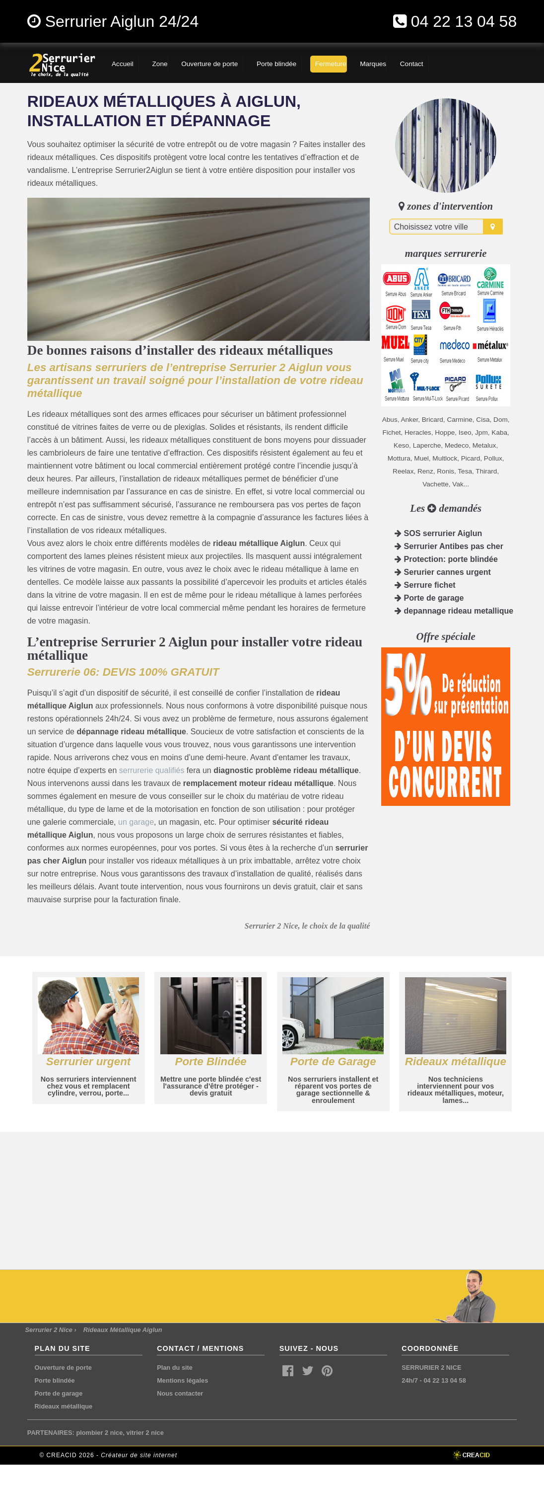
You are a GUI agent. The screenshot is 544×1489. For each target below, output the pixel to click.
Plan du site (175, 1367)
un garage (136, 822)
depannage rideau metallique (454, 611)
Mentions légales (182, 1380)
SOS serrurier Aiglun (438, 533)
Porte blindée (55, 1380)
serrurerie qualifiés (152, 770)
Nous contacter (180, 1393)
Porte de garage (429, 598)
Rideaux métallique (64, 1406)
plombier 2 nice (99, 1432)
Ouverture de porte (63, 1367)
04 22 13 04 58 (464, 21)
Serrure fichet (425, 585)
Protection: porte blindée (446, 559)
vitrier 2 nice (144, 1432)
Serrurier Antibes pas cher (449, 546)
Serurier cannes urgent (443, 572)
